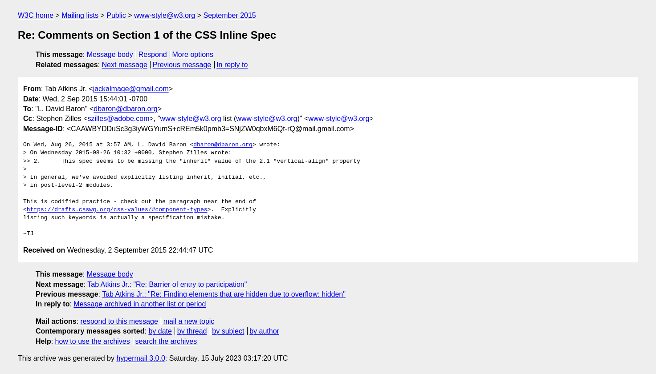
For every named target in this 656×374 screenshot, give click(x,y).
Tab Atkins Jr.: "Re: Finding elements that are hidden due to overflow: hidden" (224, 294)
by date (159, 331)
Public (116, 15)
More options (193, 54)
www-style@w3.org (164, 15)
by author (264, 331)
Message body (110, 54)
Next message (124, 64)
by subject (228, 331)
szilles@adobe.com (119, 118)
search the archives (166, 341)
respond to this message (119, 321)
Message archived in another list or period (139, 304)
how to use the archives (92, 341)
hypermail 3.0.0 (140, 358)
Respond (153, 54)
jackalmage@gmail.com (131, 88)
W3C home (35, 15)
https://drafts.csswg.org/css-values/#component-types (117, 210)
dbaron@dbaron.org (125, 109)
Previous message (182, 64)
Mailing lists (79, 15)
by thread (192, 331)
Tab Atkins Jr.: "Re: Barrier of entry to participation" (167, 284)
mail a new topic (189, 321)
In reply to (232, 64)
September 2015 (229, 15)
